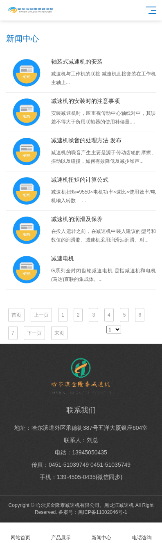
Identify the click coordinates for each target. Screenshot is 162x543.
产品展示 (60, 533)
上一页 (41, 315)
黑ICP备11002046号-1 (102, 512)
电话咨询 (142, 533)
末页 (59, 333)
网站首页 (20, 533)
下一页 (34, 333)
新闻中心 (101, 533)
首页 (16, 315)
